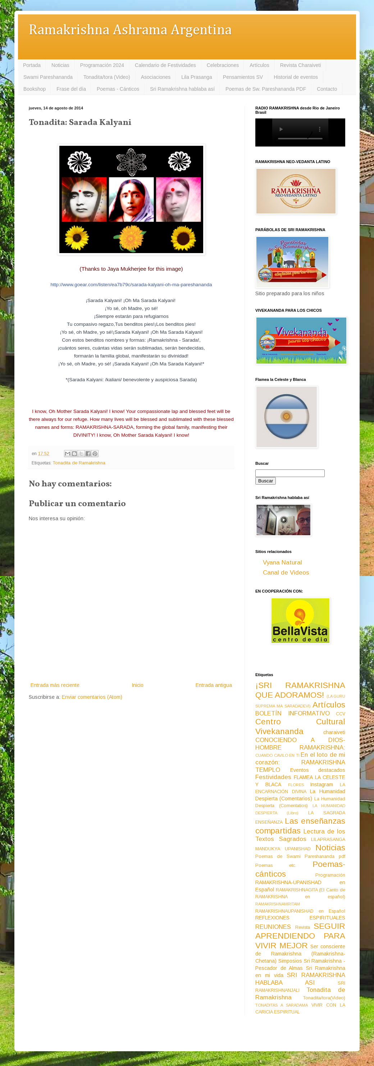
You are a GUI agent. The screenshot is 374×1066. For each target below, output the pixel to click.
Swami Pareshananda (48, 77)
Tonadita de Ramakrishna (79, 462)
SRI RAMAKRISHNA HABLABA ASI (300, 979)
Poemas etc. (275, 865)
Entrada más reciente (55, 685)
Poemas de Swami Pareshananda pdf (300, 856)
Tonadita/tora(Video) (324, 997)
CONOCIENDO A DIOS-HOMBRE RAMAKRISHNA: (300, 744)
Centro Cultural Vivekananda (300, 726)
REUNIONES (273, 926)
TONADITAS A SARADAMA (281, 1005)
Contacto (327, 89)
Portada (32, 65)
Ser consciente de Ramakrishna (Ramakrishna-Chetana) (300, 954)
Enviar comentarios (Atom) (92, 697)
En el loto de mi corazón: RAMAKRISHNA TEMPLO (300, 762)
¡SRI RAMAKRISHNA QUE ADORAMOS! (300, 690)
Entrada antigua (214, 685)
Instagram (321, 784)
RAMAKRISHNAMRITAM (277, 904)
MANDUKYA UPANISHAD (283, 848)
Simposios (290, 961)
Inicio (137, 685)
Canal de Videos (286, 572)
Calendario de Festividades (165, 65)
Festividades (273, 777)
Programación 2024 (102, 65)
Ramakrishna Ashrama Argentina (130, 30)
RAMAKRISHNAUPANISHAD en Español (300, 911)
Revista (302, 927)
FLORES (296, 785)
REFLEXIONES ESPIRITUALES (300, 918)
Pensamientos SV (243, 77)
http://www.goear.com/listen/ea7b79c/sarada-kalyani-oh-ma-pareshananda (131, 284)
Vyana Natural (282, 562)
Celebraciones (223, 65)
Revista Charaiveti (300, 65)
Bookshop (34, 89)
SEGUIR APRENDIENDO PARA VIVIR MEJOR (300, 936)
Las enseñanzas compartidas (300, 826)
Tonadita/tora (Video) (106, 77)
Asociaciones (156, 77)
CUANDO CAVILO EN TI (277, 755)
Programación (330, 875)
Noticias (60, 65)
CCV (340, 713)
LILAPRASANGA (328, 839)
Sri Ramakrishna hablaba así (182, 89)
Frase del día (71, 89)
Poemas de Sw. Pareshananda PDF (265, 89)
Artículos (259, 65)
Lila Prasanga (196, 77)
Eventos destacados (318, 770)
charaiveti (334, 732)
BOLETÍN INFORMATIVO (292, 713)
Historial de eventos (296, 77)
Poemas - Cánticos (118, 89)
